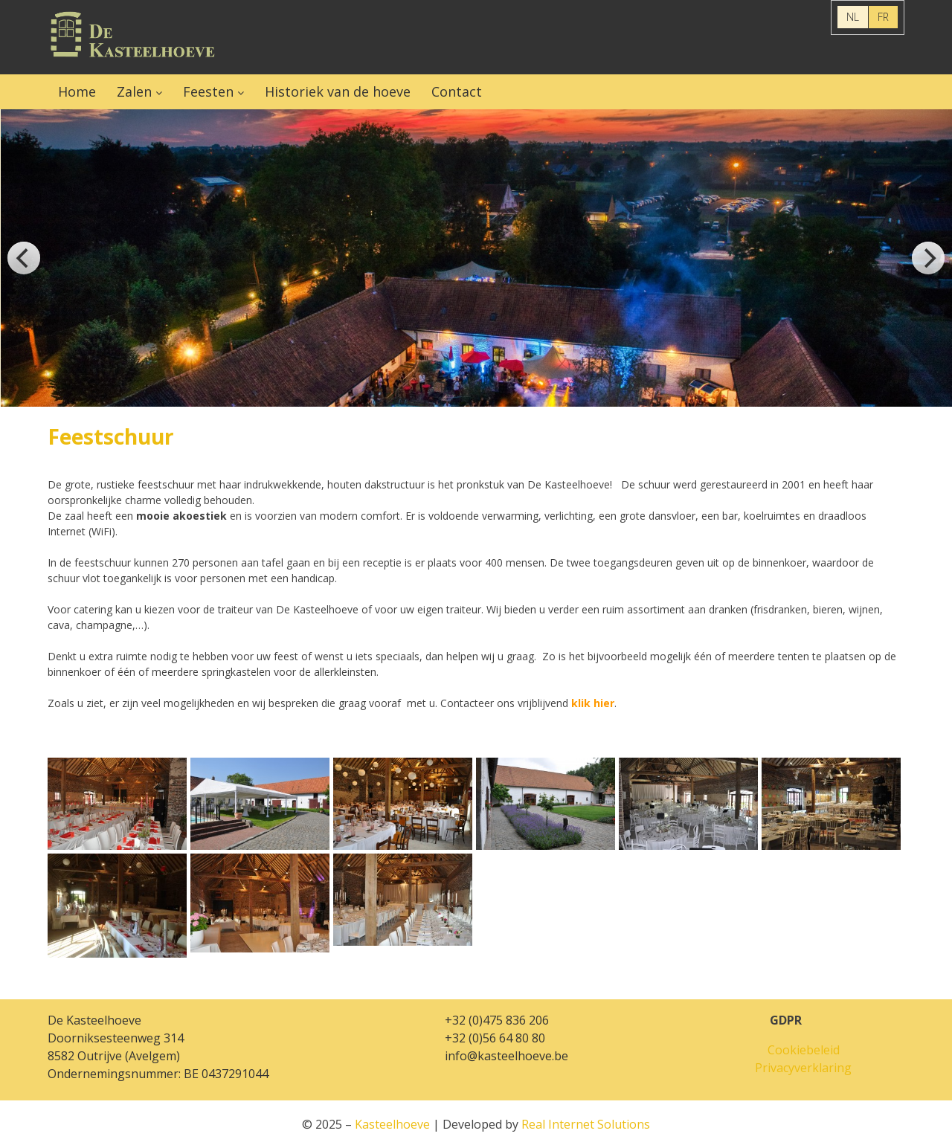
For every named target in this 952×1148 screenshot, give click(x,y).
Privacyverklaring (803, 1068)
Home (77, 91)
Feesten (208, 91)
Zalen (134, 91)
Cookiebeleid (804, 1050)
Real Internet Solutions (585, 1124)
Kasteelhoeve (133, 37)
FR (883, 17)
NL (852, 17)
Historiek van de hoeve (338, 91)
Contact (456, 91)
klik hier (592, 703)
